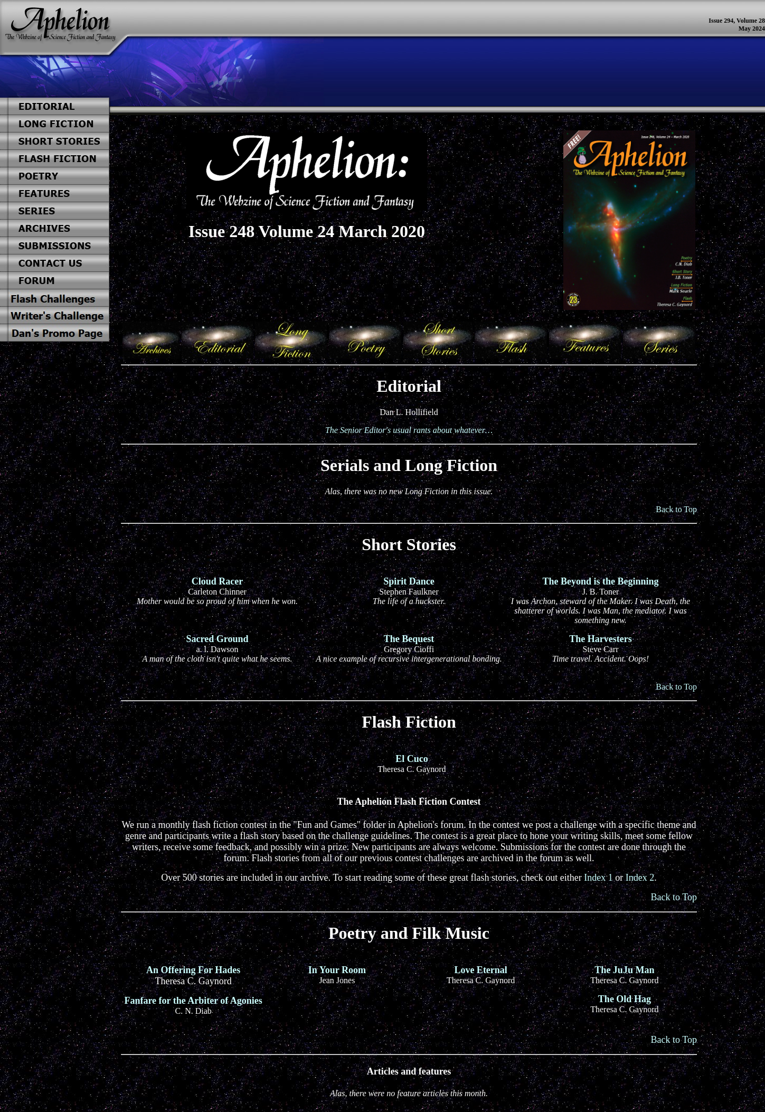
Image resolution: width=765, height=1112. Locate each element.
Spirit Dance (409, 581)
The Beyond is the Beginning (600, 581)
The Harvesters (600, 639)
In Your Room (337, 970)
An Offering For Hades (193, 970)
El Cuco (411, 758)
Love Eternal (480, 970)
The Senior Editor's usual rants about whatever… (409, 430)
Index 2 (640, 877)
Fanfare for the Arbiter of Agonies (193, 1000)
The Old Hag (624, 999)
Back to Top (676, 509)
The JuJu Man (624, 970)
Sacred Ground (217, 639)
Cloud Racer (217, 581)
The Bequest (409, 639)
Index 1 (598, 877)
